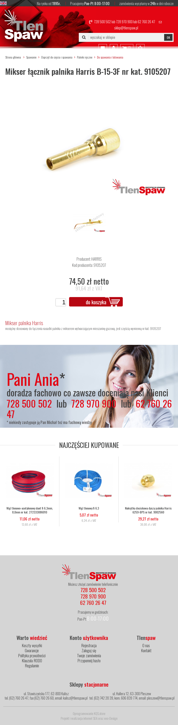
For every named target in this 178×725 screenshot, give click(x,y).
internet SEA (90, 718)
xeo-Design (110, 718)
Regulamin (32, 665)
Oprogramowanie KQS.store (89, 713)
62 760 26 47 (146, 21)
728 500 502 (102, 21)
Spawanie (31, 57)
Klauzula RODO (32, 660)
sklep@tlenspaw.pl (126, 27)
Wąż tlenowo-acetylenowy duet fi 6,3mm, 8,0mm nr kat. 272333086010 (29, 510)
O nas (146, 645)
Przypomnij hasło (89, 660)
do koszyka (96, 302)
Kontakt (146, 650)
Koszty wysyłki (32, 645)
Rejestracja (89, 645)
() (127, 48)
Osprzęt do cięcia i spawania (56, 57)
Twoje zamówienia (89, 655)
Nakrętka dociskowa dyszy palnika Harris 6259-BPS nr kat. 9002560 (148, 510)
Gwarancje (32, 650)
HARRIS (96, 259)
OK (168, 37)
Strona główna (13, 57)
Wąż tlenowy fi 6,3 (89, 508)
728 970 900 (124, 21)
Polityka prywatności (32, 655)
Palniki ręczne (84, 57)
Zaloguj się (89, 650)
